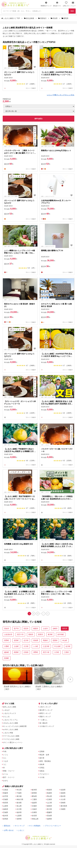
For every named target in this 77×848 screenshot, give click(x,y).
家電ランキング (45, 713)
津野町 (35, 652)
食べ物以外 (43, 723)
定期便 (41, 751)
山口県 (49, 803)
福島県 (5, 809)
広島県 (49, 799)
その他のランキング (46, 726)
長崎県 (63, 793)
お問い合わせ (8, 830)
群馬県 (5, 819)
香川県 (49, 809)
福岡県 (49, 819)
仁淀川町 (46, 646)
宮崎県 (63, 803)
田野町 (6, 640)
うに (4, 764)
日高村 (26, 652)
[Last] (47, 613)
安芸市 (26, 628)
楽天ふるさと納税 (9, 707)
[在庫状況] (39, 106)
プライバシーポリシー (52, 826)
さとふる (6, 716)
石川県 (19, 809)
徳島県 (49, 806)
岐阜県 (34, 790)
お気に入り (66, 3)
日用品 (41, 767)
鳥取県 (49, 790)
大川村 (26, 646)
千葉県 (19, 793)
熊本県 (63, 796)
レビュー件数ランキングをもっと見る (60, 95)
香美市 (40, 634)
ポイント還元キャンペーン (12, 742)
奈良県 (34, 815)
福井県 (19, 812)
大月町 (56, 652)
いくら (5, 755)
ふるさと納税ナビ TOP (10, 18)
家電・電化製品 (45, 761)
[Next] (43, 613)
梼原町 (16, 652)
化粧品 (41, 771)
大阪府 (34, 809)
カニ (4, 758)
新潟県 (19, 803)
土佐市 (45, 628)
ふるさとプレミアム (10, 720)
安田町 (16, 640)
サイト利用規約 (34, 826)
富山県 (19, 806)
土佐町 (16, 646)
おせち (5, 780)
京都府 (34, 806)
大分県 (63, 799)
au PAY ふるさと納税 (10, 729)
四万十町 (46, 652)
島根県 (49, 793)
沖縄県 (63, 809)
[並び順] (39, 111)
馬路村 (45, 640)
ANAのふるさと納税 (10, 723)
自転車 (41, 764)
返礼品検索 (29, 18)
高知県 (54, 18)
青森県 (5, 793)
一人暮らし (43, 720)
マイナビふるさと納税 (11, 739)
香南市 (30, 634)
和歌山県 (35, 819)
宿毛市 (64, 628)
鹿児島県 (64, 806)
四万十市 (20, 634)
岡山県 (49, 796)
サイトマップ (19, 826)
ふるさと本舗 (8, 733)
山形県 (5, 806)
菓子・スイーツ (8, 777)
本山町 (64, 640)
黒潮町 (6, 658)
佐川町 (68, 646)
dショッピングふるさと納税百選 (15, 726)
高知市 (6, 628)
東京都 (19, 796)
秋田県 (5, 803)
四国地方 (42, 18)
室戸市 (16, 628)
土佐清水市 (8, 634)
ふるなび (6, 710)
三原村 (66, 652)
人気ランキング (45, 707)
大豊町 (6, 646)
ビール (5, 774)
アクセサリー (44, 774)
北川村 (26, 640)
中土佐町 (57, 646)
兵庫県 (34, 812)
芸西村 (55, 640)
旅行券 (41, 758)
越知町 (6, 652)
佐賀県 (63, 790)
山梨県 (19, 815)
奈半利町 (60, 634)
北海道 (5, 790)
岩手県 (5, 796)
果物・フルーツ (8, 771)
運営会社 (6, 826)
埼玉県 (19, 790)
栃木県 (5, 815)
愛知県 (34, 796)
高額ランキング (45, 716)
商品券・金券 (44, 755)
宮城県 (5, 799)
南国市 (35, 628)
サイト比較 (8, 703)
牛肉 (4, 751)
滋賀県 (34, 803)
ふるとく (20, 830)
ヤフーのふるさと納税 (11, 736)
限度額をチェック (46, 3)
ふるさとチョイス (9, 713)
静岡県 (34, 793)
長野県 (19, 819)
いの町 (35, 646)
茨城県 (5, 812)
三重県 (34, 799)
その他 (41, 777)
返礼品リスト (57, 3)
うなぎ (5, 761)
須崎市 (55, 628)
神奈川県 (20, 799)
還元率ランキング (45, 710)
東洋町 (50, 634)
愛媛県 (49, 812)
